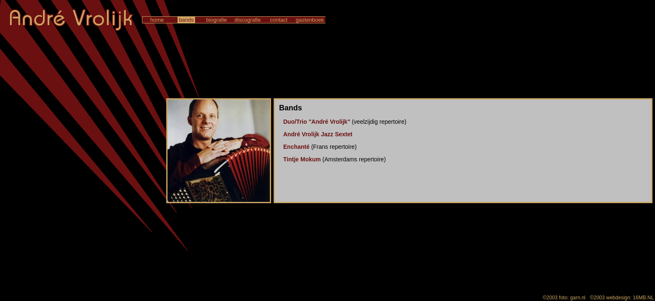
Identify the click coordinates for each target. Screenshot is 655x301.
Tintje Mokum (302, 159)
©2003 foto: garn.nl (564, 298)
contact (279, 20)
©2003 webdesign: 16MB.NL (622, 298)
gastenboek (309, 20)
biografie (216, 20)
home (157, 20)
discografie (247, 20)
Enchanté (296, 146)
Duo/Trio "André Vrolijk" (316, 121)
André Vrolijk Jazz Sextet (318, 134)
